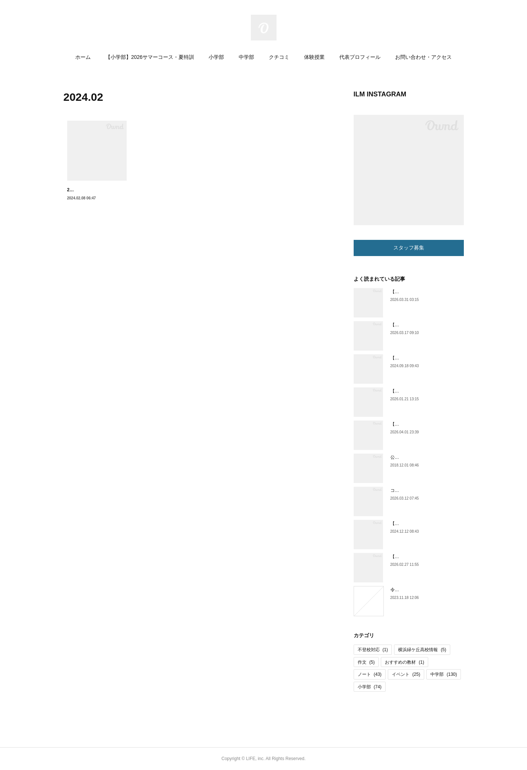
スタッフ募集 (408, 248)
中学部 (246, 57)
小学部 (216, 57)
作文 (366, 662)
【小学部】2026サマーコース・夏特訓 (149, 57)
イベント (406, 674)
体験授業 (314, 57)
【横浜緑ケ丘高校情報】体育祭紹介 (425, 523)
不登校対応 (373, 649)
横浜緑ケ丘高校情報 (422, 649)
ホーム (83, 57)
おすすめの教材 (404, 662)
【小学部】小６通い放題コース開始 (425, 324)
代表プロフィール (359, 57)
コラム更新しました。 (412, 490)
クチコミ (279, 57)
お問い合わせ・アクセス (423, 57)
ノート (370, 674)
